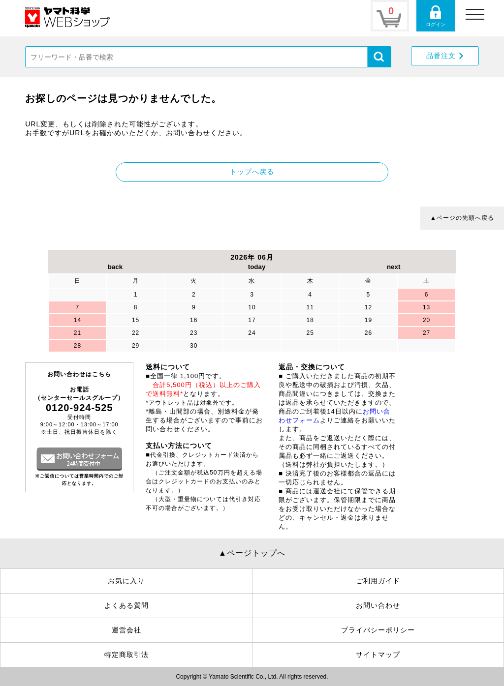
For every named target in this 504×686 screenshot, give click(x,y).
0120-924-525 (79, 407)
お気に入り (126, 581)
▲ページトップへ (252, 553)
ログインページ (435, 15)
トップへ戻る (252, 172)
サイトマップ (378, 654)
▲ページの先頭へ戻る (462, 217)
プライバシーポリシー (378, 630)
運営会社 (126, 630)
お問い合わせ (378, 605)
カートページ (390, 16)
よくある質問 (126, 605)
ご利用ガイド (378, 581)
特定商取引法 (126, 654)
